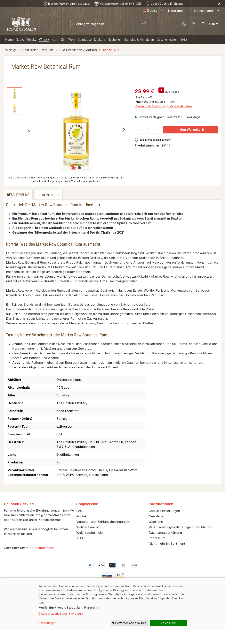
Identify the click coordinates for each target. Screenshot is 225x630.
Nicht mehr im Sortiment (167, 543)
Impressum (157, 538)
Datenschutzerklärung (165, 533)
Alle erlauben (168, 623)
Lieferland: (175, 11)
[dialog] (112, 604)
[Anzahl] (147, 129)
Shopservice (87, 504)
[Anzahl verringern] (139, 129)
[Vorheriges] (29, 129)
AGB (79, 538)
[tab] (18, 195)
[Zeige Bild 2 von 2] (79, 167)
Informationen (161, 504)
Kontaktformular (42, 548)
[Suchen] (143, 24)
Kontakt (82, 516)
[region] (67, 129)
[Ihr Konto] (193, 24)
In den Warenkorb (190, 129)
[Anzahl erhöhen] (157, 129)
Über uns (156, 522)
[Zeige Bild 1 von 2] (73, 167)
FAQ (79, 511)
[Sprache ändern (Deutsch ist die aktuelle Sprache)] (153, 10)
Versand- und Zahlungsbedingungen (103, 522)
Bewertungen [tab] (49, 195)
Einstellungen (46, 623)
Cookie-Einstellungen (164, 511)
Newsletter (157, 516)
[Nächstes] (124, 129)
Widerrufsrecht (87, 527)
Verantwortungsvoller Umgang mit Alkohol (180, 527)
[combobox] (104, 24)
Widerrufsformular (90, 533)
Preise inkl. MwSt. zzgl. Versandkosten (163, 106)
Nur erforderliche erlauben (129, 623)
